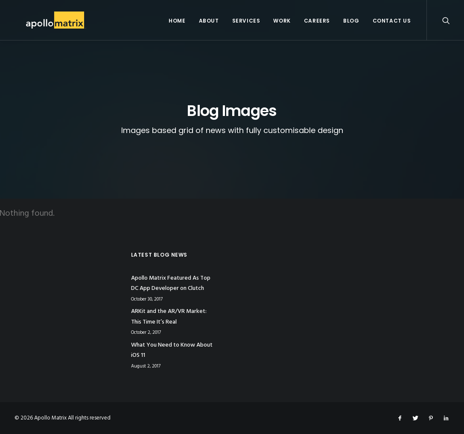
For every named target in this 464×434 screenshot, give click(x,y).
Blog (351, 20)
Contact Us (392, 20)
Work (281, 20)
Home (177, 20)
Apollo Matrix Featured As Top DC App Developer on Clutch (170, 283)
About (209, 20)
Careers (317, 20)
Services (246, 20)
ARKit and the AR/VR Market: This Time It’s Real (169, 317)
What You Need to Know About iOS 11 (172, 350)
